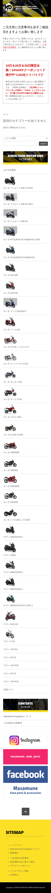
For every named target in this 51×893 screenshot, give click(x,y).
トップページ (16, 845)
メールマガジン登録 (19, 871)
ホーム (6, 114)
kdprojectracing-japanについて (17, 716)
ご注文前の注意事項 (13, 723)
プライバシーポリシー (20, 866)
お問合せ (14, 875)
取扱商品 (14, 853)
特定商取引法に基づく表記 (22, 862)
